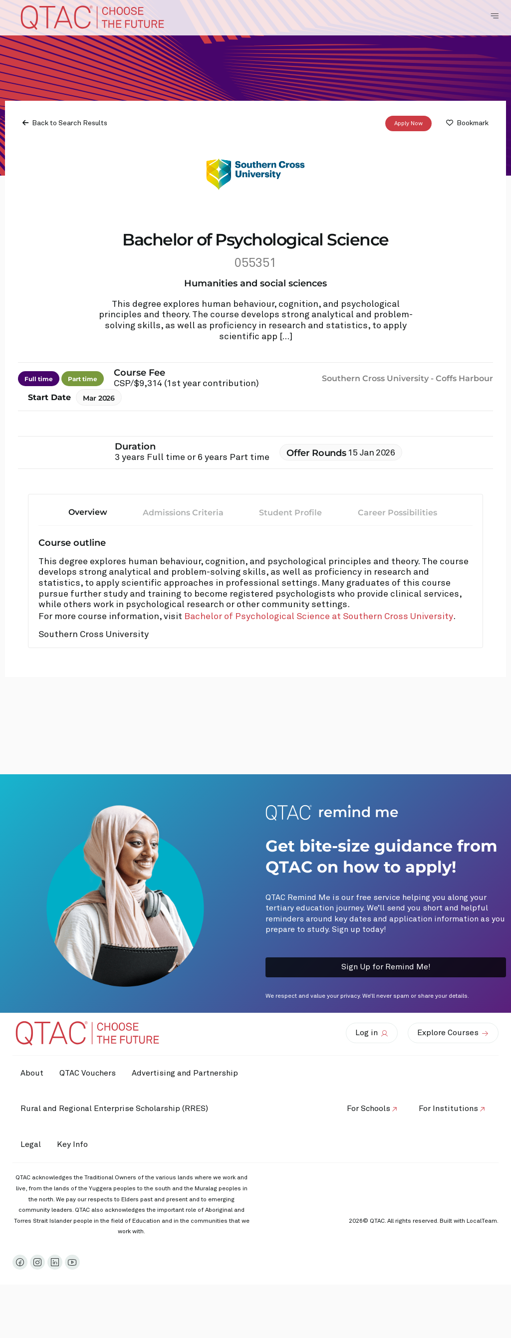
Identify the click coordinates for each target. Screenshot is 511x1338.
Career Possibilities (397, 512)
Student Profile (290, 512)
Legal (32, 1180)
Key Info (81, 1180)
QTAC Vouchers (93, 1073)
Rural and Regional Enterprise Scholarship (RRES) (116, 1144)
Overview (87, 512)
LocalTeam (482, 1257)
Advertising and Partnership (75, 1109)
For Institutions (446, 1126)
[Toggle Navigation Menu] (495, 16)
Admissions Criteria (183, 512)
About (33, 1073)
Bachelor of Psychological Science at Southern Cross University (318, 616)
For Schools (362, 1126)
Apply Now (408, 124)
